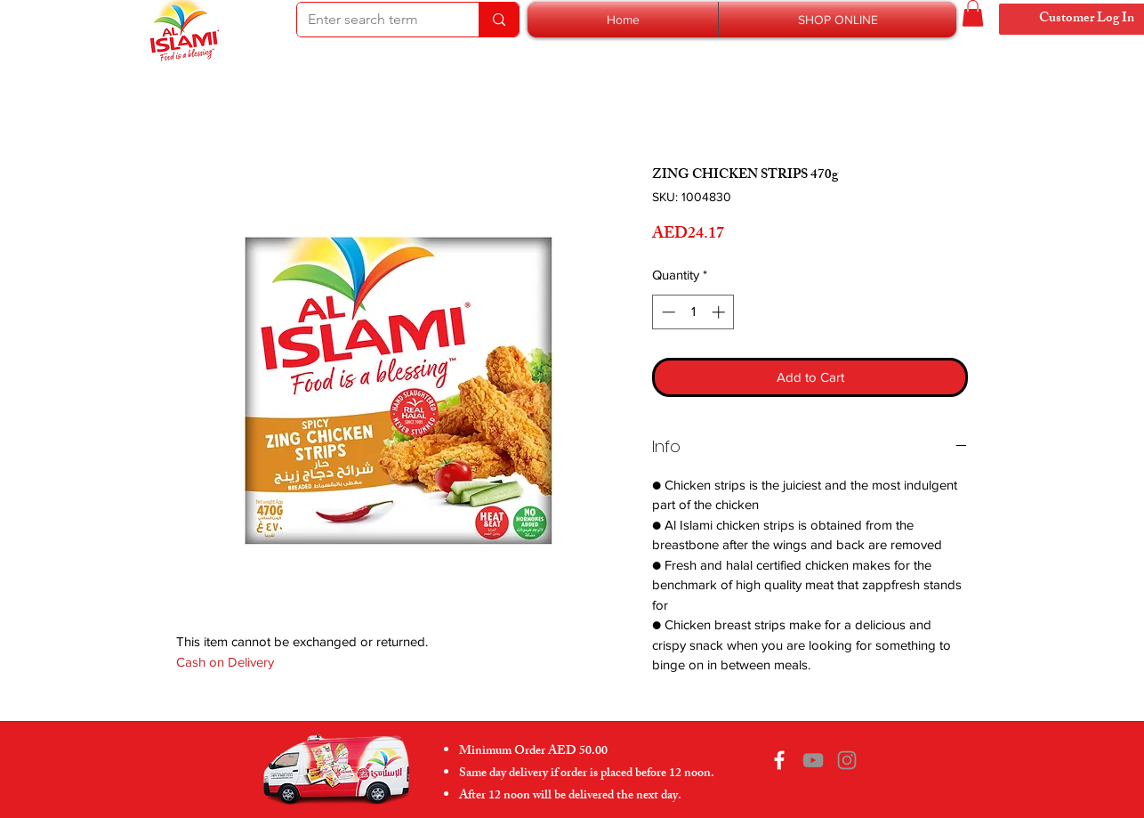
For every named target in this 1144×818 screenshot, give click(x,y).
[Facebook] (779, 760)
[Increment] (720, 312)
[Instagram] (846, 760)
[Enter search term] (374, 19)
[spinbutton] (693, 312)
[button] (837, 19)
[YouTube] (813, 760)
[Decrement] (667, 312)
